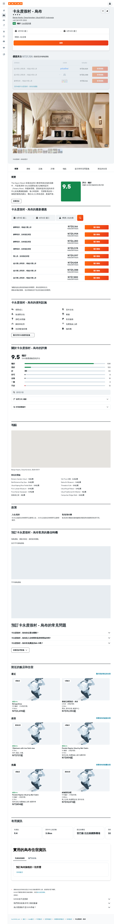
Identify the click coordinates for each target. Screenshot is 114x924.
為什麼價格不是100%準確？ (62, 907)
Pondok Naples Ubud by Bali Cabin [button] (75, 748)
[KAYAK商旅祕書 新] (4, 41)
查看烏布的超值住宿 (103, 718)
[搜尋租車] (4, 20)
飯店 (24, 919)
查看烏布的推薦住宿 (103, 765)
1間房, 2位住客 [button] (20, 37)
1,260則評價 (26, 23)
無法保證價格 (41, 892)
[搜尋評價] (62, 392)
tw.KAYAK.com (15, 919)
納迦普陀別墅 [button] (67, 792)
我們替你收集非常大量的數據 (62, 903)
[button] (3, 3)
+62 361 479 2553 (20, 20)
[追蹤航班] (4, 36)
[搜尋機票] (4, 10)
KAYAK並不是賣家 (62, 899)
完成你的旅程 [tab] (20, 858)
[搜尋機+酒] (4, 25)
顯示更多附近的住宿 (103, 674)
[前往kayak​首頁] (15, 3)
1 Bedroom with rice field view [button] (23, 748)
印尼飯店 (39, 919)
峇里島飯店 (48, 919)
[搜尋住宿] (4, 15)
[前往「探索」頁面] (4, 31)
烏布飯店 (19, 872)
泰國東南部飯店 (59, 919)
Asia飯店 (31, 919)
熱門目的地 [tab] (32, 858)
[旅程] (4, 47)
